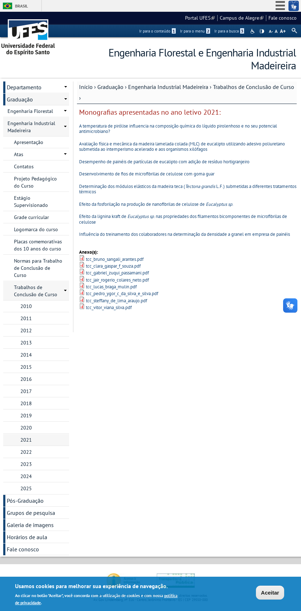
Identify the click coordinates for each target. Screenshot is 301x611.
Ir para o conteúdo (157, 31)
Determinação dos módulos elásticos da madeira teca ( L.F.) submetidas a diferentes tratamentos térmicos (187, 189)
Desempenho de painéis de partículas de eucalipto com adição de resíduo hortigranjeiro (164, 162)
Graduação (110, 86)
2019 (26, 415)
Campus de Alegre (241, 18)
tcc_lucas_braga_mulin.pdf (111, 287)
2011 (26, 318)
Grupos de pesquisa (31, 512)
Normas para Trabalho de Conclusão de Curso (38, 268)
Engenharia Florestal (30, 111)
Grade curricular (31, 217)
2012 (26, 330)
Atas (18, 154)
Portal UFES (200, 18)
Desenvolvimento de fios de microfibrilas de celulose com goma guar (146, 174)
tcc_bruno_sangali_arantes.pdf (115, 259)
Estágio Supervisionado (31, 201)
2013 (26, 342)
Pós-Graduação (25, 500)
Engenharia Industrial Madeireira (168, 86)
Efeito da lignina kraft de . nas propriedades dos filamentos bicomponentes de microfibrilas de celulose (183, 219)
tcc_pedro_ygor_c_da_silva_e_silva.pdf (122, 293)
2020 (26, 427)
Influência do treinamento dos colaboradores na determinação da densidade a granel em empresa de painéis (184, 234)
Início (86, 86)
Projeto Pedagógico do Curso (35, 182)
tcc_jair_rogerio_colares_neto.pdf (117, 280)
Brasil (21, 6)
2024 (26, 476)
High (261, 31)
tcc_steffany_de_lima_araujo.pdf (116, 301)
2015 (26, 367)
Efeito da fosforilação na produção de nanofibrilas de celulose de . (156, 204)
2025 (26, 488)
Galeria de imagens (30, 524)
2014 (26, 355)
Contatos (24, 166)
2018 (26, 403)
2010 (26, 306)
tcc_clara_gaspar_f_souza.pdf (113, 266)
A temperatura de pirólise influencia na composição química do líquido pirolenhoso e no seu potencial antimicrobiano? (178, 128)
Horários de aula (27, 537)
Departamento (24, 87)
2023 (26, 464)
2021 (26, 440)
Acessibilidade (253, 31)
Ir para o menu (195, 31)
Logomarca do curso (36, 229)
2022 (26, 452)
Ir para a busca (229, 31)
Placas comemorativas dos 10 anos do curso (38, 245)
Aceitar (270, 593)
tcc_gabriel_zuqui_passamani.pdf (117, 273)
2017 (26, 391)
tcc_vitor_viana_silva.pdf (109, 307)
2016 (26, 379)
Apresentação (28, 142)
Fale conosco (282, 18)
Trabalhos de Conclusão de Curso (253, 86)
